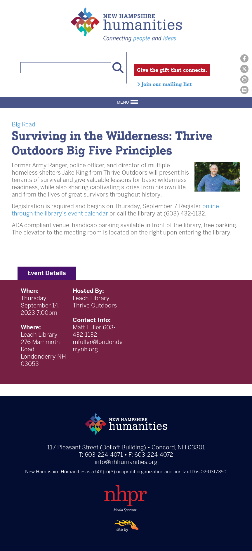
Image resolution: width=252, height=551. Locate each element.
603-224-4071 (104, 454)
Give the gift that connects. (172, 70)
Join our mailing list (164, 84)
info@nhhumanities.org (126, 462)
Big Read (23, 124)
